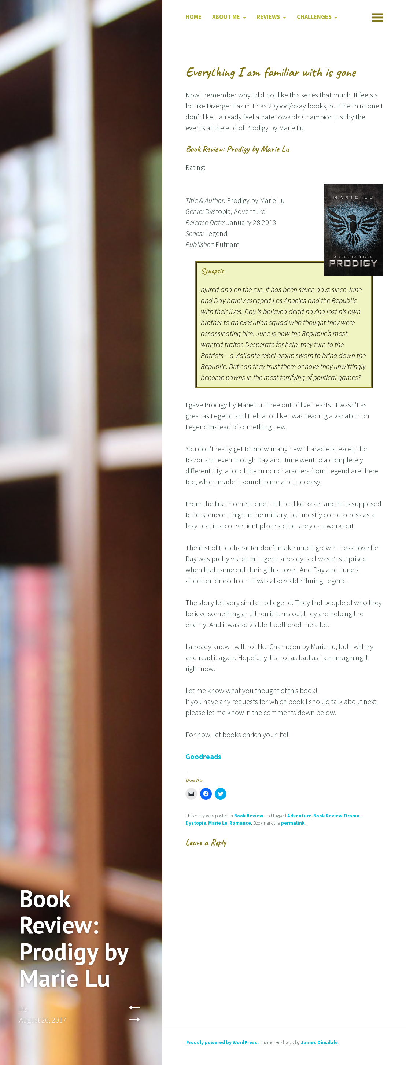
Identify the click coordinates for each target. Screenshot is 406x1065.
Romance (240, 823)
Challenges (314, 17)
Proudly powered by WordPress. (222, 1042)
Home (193, 17)
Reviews (268, 17)
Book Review (248, 816)
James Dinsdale (319, 1042)
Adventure (299, 816)
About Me (226, 17)
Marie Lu (218, 823)
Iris (23, 1008)
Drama (351, 816)
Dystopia (195, 823)
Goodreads (203, 756)
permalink (292, 823)
